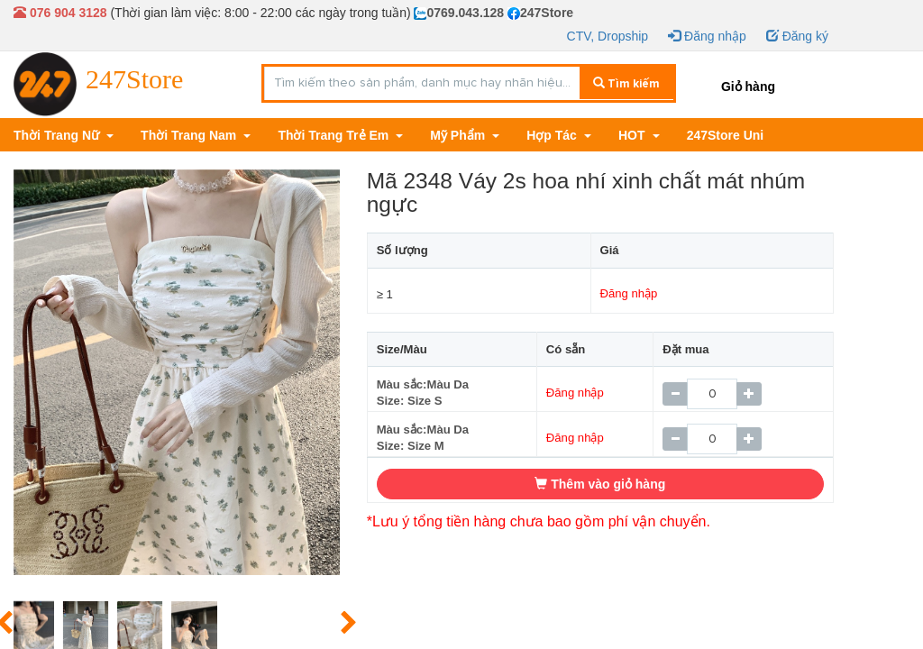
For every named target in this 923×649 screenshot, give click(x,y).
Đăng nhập (707, 36)
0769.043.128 (459, 12)
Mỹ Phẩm (459, 135)
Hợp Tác (553, 135)
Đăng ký (797, 36)
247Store (540, 12)
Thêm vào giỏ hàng (600, 484)
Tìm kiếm (626, 84)
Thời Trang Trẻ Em (335, 135)
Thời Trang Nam (190, 135)
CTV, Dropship (608, 36)
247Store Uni (725, 135)
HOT (633, 135)
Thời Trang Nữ (58, 135)
